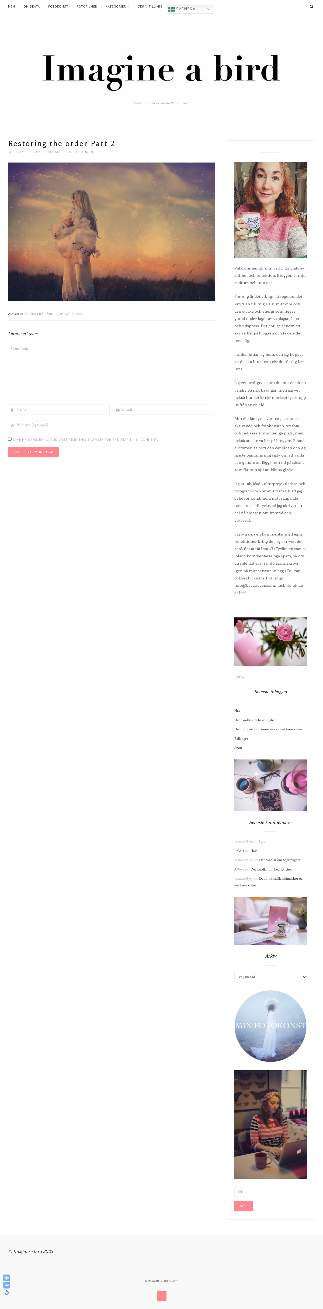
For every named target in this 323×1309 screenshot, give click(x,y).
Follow (239, 677)
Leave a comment (80, 152)
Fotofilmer (87, 6)
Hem (11, 6)
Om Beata (31, 6)
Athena (239, 850)
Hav (237, 710)
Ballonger (241, 738)
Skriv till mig (150, 6)
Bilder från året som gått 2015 (54, 314)
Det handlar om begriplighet (255, 720)
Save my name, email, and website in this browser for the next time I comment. (85, 439)
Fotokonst (58, 6)
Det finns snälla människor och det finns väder (268, 729)
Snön (238, 747)
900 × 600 (52, 152)
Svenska (181, 9)
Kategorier (116, 6)
